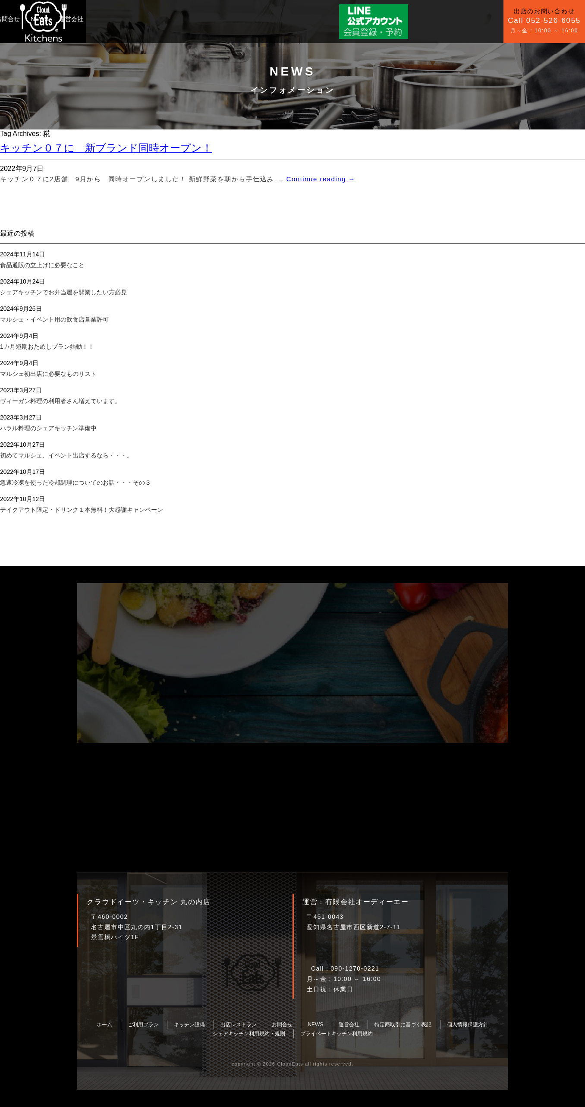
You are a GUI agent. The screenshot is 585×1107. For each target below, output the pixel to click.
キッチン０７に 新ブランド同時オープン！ (106, 148)
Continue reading (320, 179)
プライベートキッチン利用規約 (336, 1034)
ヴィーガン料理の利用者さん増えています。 (60, 400)
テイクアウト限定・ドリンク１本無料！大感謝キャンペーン (81, 509)
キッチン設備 (157, 19)
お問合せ (198, 19)
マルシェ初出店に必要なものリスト (48, 373)
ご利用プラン (110, 19)
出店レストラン (238, 1025)
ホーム (104, 1025)
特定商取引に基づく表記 (402, 1025)
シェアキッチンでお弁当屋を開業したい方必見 (63, 292)
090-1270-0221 (354, 968)
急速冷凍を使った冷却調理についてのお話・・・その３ (75, 482)
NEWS (229, 19)
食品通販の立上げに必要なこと (42, 265)
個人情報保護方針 (467, 1025)
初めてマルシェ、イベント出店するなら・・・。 (66, 455)
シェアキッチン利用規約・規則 (249, 1034)
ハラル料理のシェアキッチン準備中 (48, 428)
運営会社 (261, 19)
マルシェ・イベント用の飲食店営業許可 (54, 319)
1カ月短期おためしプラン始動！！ (47, 346)
